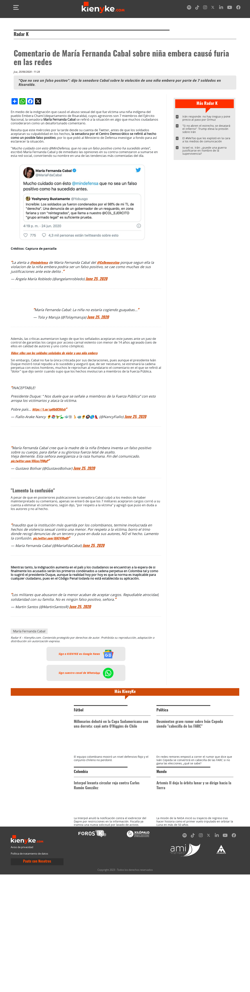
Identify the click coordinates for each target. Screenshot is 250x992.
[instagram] (205, 8)
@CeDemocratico (108, 345)
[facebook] (238, 8)
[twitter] (213, 8)
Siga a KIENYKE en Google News (86, 736)
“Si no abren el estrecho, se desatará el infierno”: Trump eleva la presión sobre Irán (206, 129)
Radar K (21, 34)
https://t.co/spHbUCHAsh (48, 492)
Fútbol (78, 792)
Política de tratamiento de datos (29, 971)
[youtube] (229, 8)
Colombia (81, 872)
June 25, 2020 (96, 361)
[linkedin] (221, 8)
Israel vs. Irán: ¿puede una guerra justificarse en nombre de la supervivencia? (204, 151)
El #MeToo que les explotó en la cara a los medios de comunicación (206, 139)
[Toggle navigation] (16, 7)
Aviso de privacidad (22, 964)
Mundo (161, 872)
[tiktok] (197, 8)
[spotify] (189, 8)
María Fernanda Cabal (29, 713)
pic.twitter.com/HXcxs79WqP (29, 543)
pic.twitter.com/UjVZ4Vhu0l (50, 620)
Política (162, 792)
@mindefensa (39, 345)
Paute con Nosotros (37, 979)
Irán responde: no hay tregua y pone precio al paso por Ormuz (206, 118)
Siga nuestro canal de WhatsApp (86, 755)
